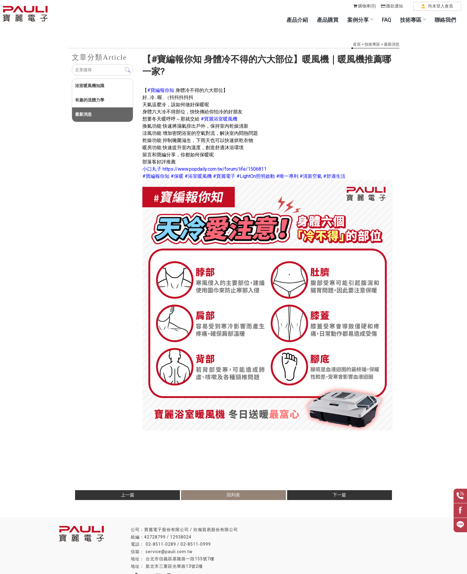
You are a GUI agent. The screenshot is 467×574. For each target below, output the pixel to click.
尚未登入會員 (440, 6)
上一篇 (127, 495)
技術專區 (413, 20)
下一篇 (339, 495)
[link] (160, 90)
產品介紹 (297, 20)
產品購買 (327, 20)
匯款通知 (392, 6)
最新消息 (391, 44)
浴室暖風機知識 (89, 85)
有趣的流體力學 (89, 100)
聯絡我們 (445, 20)
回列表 (233, 495)
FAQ (386, 20)
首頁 (357, 44)
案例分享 (360, 20)
